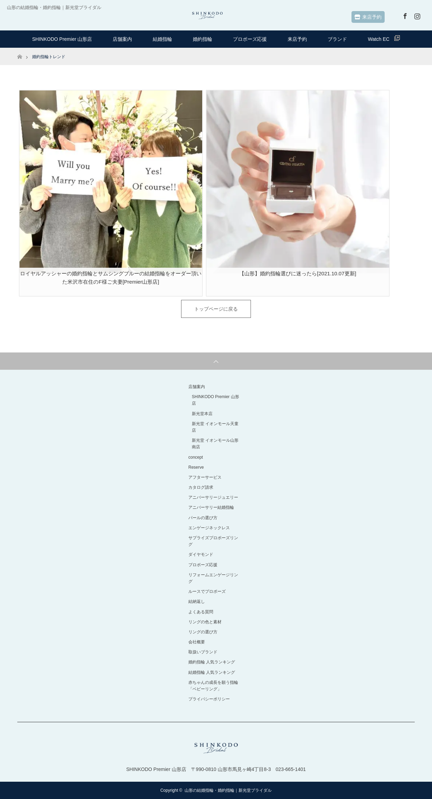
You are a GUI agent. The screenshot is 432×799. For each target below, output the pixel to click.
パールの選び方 (202, 517)
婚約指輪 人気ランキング (211, 662)
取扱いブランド (202, 652)
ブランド (337, 39)
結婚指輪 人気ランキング (211, 672)
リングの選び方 (202, 632)
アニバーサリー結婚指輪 (211, 507)
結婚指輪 (162, 39)
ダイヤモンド (200, 554)
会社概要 (196, 642)
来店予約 (368, 17)
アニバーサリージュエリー (213, 497)
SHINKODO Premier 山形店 (62, 39)
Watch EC (384, 38)
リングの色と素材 (205, 621)
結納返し (196, 601)
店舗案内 (122, 39)
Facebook (404, 15)
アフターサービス (205, 477)
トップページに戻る (216, 309)
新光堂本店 (202, 413)
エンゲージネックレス (209, 527)
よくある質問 (200, 611)
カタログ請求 (200, 487)
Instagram (416, 15)
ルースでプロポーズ (207, 591)
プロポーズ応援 (250, 39)
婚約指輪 (202, 39)
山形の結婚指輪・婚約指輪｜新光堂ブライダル (228, 790)
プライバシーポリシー (209, 699)
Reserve (196, 467)
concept (195, 457)
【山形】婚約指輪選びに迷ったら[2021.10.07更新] (297, 273)
